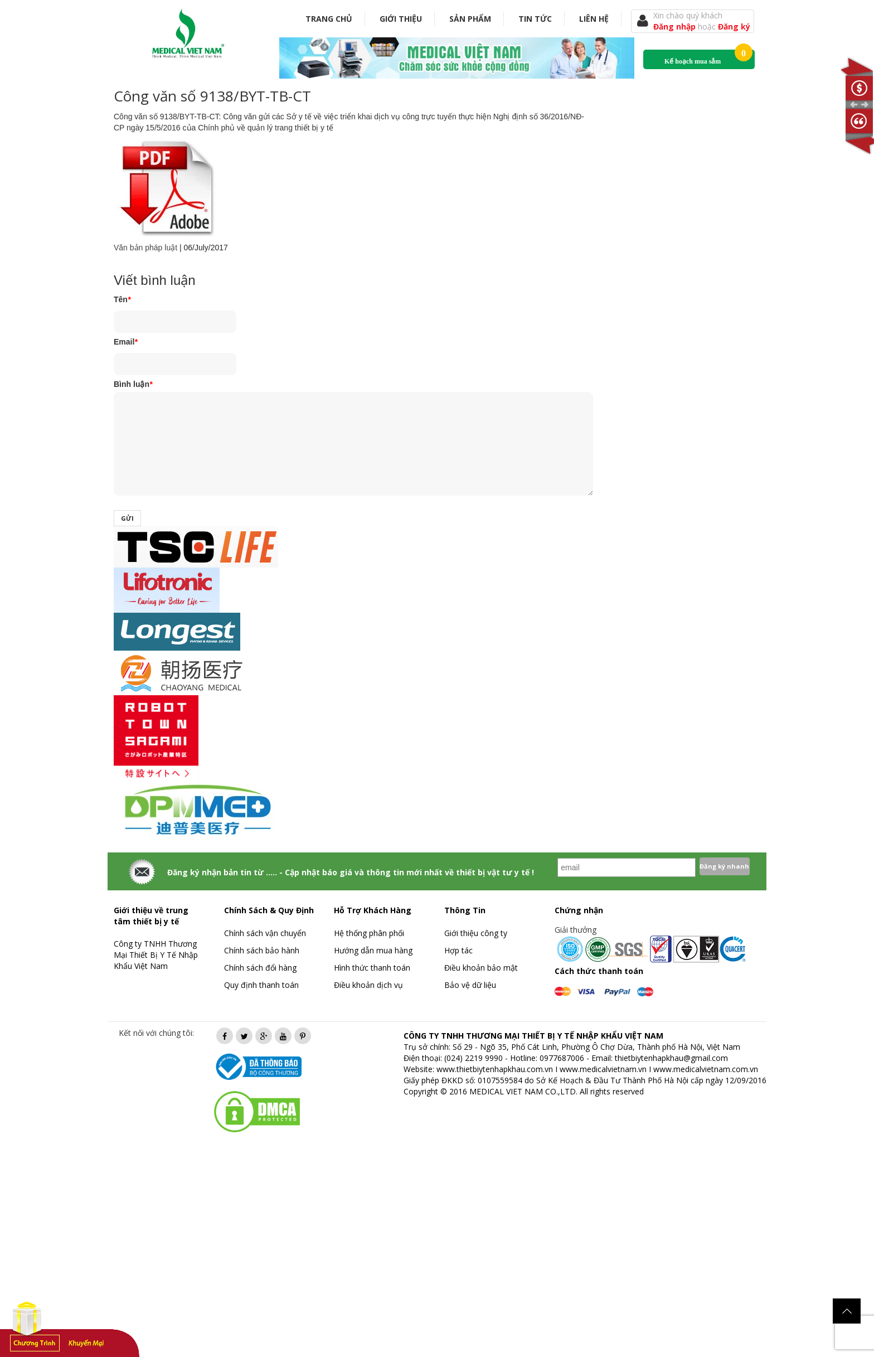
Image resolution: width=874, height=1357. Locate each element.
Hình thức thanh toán (372, 967)
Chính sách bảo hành (261, 950)
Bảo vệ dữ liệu (470, 985)
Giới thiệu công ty (475, 933)
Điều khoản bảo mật (481, 967)
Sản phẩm (470, 18)
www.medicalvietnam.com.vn (705, 1069)
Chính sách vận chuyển (265, 933)
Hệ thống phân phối (369, 933)
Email (126, 341)
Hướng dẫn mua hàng (373, 950)
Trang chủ (328, 18)
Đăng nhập (675, 26)
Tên (122, 299)
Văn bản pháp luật (145, 247)
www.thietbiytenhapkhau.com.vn (494, 1069)
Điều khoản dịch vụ (368, 985)
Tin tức (535, 18)
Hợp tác (458, 950)
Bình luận (133, 384)
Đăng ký (734, 26)
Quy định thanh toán (261, 985)
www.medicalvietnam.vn (603, 1069)
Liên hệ (594, 18)
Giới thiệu (401, 18)
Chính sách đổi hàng (260, 967)
